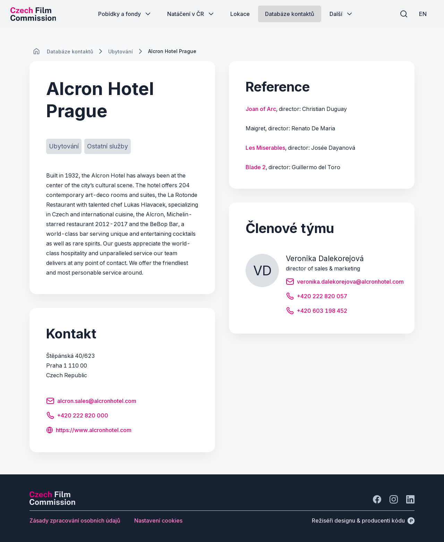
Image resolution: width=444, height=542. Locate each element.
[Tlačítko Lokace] (240, 14)
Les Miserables (265, 147)
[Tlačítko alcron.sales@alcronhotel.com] (91, 402)
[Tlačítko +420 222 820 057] (316, 297)
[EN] (423, 14)
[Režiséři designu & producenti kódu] (363, 520)
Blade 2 (256, 167)
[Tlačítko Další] (341, 14)
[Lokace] (70, 51)
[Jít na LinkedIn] (410, 499)
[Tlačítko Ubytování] (64, 146)
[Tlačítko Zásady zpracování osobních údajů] (74, 520)
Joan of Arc (261, 108)
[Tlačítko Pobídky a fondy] (125, 14)
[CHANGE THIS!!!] (36, 51)
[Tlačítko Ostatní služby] (107, 146)
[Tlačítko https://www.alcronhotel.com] (88, 431)
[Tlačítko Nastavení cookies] (158, 520)
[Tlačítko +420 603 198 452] (316, 312)
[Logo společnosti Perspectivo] (52, 502)
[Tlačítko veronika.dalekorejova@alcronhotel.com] (345, 282)
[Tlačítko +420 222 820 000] (77, 416)
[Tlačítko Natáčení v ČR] (191, 14)
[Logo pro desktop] (33, 14)
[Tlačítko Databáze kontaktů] (289, 14)
